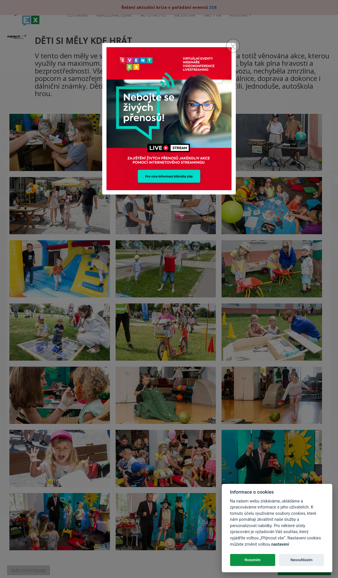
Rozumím (253, 560)
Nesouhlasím (301, 560)
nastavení (280, 544)
